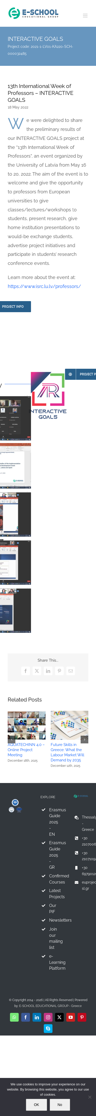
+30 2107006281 (85, 841)
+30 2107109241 (85, 856)
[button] (11, 739)
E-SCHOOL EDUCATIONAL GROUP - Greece (50, 1006)
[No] (89, 1097)
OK (36, 1105)
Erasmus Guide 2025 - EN (52, 822)
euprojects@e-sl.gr (85, 885)
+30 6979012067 (85, 871)
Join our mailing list (52, 938)
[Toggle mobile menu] (85, 15)
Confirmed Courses (52, 879)
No (60, 1105)
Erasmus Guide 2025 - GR (52, 855)
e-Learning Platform (52, 962)
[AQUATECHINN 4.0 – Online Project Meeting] (27, 713)
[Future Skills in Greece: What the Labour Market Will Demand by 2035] (70, 713)
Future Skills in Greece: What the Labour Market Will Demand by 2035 (67, 752)
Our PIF (52, 908)
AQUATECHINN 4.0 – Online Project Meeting (26, 749)
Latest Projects (52, 893)
